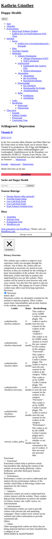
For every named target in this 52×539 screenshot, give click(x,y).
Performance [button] (9, 473)
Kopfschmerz (13, 29)
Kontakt (15, 113)
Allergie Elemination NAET (35, 58)
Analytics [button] (8, 488)
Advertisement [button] (10, 503)
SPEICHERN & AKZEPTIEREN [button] (19, 534)
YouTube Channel (20, 51)
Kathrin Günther (17, 5)
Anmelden (11, 217)
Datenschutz (23, 108)
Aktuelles (11, 26)
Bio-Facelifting (30, 78)
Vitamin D (7, 132)
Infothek (10, 38)
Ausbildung (28, 98)
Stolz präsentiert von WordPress (15, 229)
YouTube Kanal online (17, 199)
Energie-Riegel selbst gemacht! (21, 196)
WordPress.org (13, 224)
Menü (4, 19)
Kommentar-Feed (14, 222)
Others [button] (7, 521)
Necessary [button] (8, 290)
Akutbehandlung (30, 90)
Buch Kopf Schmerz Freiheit (25, 31)
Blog (14, 48)
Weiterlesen (21, 159)
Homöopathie (24, 83)
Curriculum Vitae (20, 120)
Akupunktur (23, 73)
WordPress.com (8, 231)
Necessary (11, 293)
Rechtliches (17, 103)
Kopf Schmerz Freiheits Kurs (20, 206)
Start (9, 24)
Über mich (11, 110)
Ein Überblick (29, 85)
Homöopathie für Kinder (34, 88)
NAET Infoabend (31, 61)
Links (14, 100)
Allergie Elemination (27, 56)
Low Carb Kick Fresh (16, 201)
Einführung (28, 95)
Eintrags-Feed (13, 219)
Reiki (20, 93)
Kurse (14, 41)
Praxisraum (17, 118)
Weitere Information (32, 71)
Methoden (16, 53)
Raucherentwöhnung (32, 81)
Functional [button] (8, 458)
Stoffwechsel (23, 63)
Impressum (23, 105)
